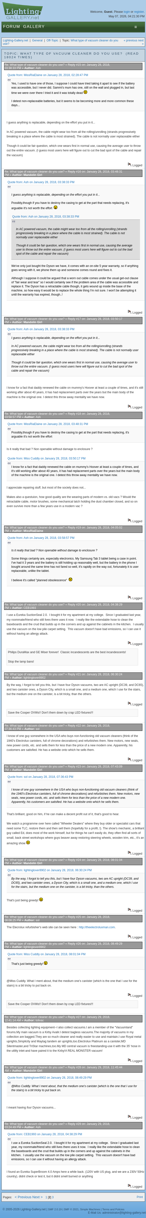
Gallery (34, 26)
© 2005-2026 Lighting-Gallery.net (24, 1209)
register (139, 11)
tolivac (39, 1020)
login (127, 11)
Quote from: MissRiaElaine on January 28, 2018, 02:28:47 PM (47, 75)
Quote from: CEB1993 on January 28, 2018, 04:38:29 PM (44, 1134)
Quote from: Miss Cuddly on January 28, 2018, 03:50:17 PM (46, 458)
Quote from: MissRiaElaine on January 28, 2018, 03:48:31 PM (47, 424)
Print (140, 1197)
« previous (130, 40)
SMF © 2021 (71, 1209)
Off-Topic (52, 40)
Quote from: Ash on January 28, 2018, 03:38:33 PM (40, 182)
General (37, 40)
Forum (11, 26)
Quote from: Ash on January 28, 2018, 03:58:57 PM (40, 538)
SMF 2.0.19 (55, 1209)
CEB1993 (29, 608)
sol (38, 729)
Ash (38, 68)
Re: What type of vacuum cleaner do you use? (34, 64)
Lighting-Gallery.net (15, 40)
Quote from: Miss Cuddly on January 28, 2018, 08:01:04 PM (46, 954)
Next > (37, 1197)
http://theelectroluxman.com (97, 927)
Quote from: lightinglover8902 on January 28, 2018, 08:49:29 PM (49, 1077)
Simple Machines (90, 1209)
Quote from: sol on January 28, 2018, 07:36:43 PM (40, 777)
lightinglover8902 (34, 677)
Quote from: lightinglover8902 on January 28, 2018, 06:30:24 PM (49, 870)
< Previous (23, 1197)
